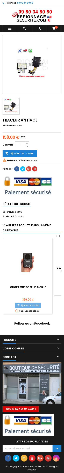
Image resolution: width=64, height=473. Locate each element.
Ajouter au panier (19, 153)
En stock (7, 216)
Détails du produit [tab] (17, 204)
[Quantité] (20, 144)
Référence (9, 125)
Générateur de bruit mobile (28, 287)
